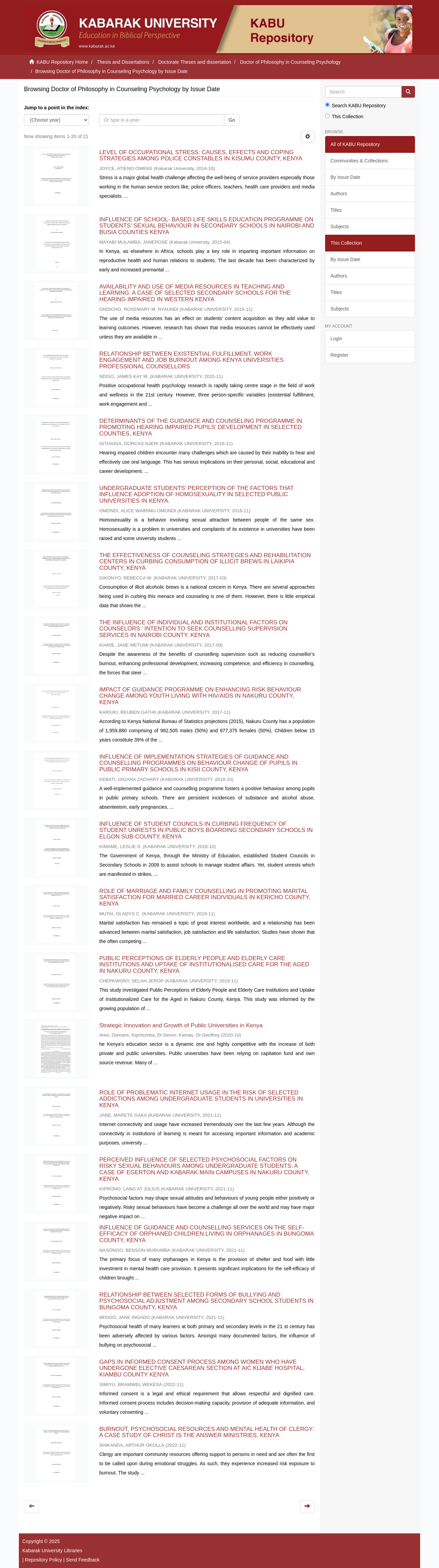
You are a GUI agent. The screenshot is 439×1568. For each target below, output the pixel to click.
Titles (336, 210)
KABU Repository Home (62, 62)
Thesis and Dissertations (123, 62)
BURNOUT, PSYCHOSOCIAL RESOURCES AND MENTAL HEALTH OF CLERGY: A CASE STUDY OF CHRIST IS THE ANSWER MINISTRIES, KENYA (206, 1432)
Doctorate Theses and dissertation (194, 62)
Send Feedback (82, 1560)
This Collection (344, 116)
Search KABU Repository (355, 105)
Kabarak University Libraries (52, 1550)
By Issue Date (345, 177)
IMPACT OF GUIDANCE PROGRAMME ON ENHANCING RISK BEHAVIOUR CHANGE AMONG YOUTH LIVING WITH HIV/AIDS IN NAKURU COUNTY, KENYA (200, 696)
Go (231, 120)
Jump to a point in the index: (57, 107)
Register (339, 355)
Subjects (340, 226)
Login (336, 338)
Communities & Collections (359, 160)
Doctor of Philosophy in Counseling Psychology (290, 62)
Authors (339, 193)
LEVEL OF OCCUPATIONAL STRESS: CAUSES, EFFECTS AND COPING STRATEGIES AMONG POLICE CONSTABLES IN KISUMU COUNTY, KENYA (200, 155)
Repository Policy (43, 1560)
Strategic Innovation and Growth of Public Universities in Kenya (180, 1025)
